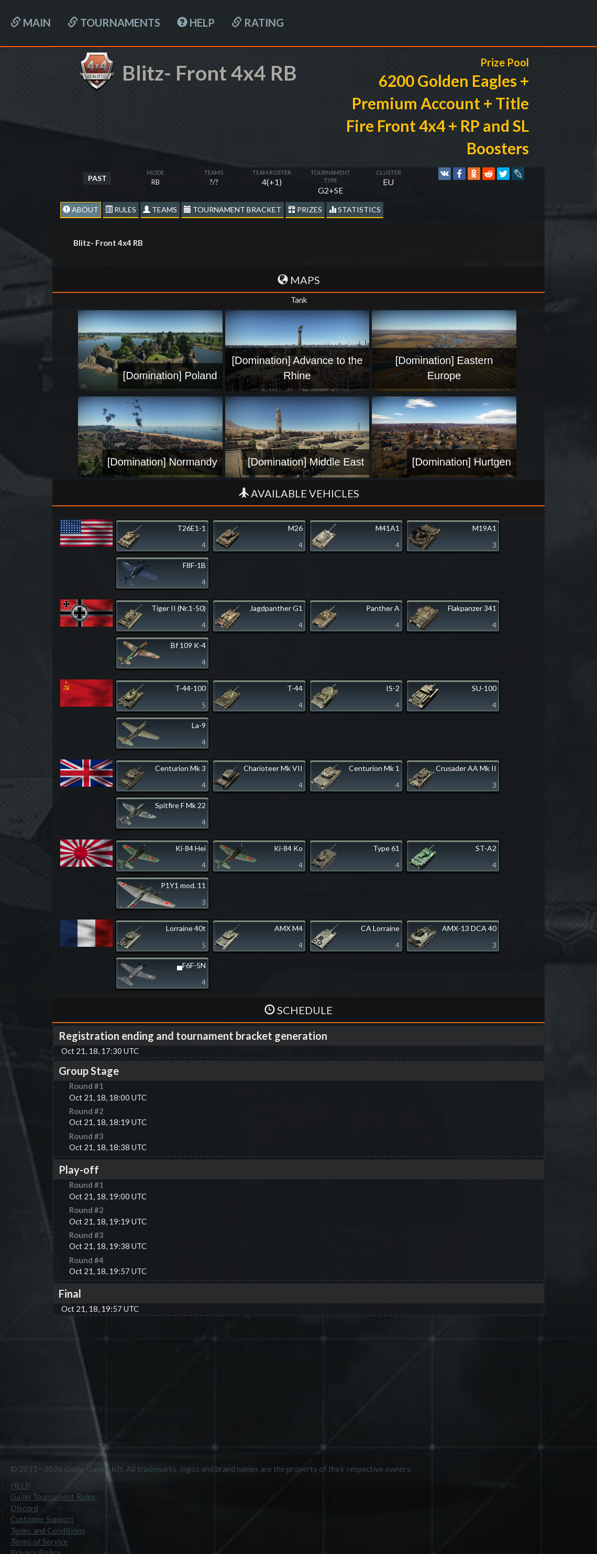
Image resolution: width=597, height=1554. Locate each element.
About (80, 209)
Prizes (305, 209)
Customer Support (42, 1519)
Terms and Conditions (47, 1530)
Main (30, 22)
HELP (196, 22)
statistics (355, 209)
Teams (160, 209)
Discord (24, 1508)
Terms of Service (39, 1541)
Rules (120, 209)
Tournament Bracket (232, 209)
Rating (257, 22)
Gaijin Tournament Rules (52, 1496)
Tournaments (114, 22)
